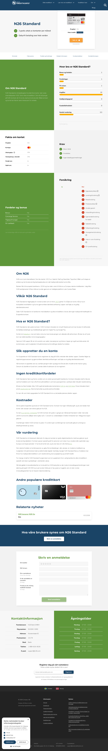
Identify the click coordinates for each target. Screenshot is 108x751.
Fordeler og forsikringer (46, 56)
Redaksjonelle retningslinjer (50, 714)
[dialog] (16, 733)
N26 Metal (71, 386)
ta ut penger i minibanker (29, 413)
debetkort (27, 334)
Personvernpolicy (47, 708)
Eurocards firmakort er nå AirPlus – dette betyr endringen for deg (79, 716)
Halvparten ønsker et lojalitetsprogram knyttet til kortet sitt (78, 707)
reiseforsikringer (25, 389)
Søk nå (76, 40)
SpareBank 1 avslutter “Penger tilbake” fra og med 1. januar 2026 (79, 712)
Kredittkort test (82, 3)
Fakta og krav (30, 56)
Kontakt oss (46, 705)
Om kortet (14, 56)
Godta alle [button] (10, 742)
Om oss (45, 702)
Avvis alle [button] (22, 742)
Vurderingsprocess (48, 711)
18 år (57, 302)
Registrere (69, 672)
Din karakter (23, 563)
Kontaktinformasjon (93, 56)
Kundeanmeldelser (77, 56)
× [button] (28, 719)
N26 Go (62, 386)
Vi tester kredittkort (48, 723)
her (71, 444)
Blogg (93, 8)
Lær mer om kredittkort (49, 717)
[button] (16, 746)
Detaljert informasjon (62, 56)
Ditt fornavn (23, 568)
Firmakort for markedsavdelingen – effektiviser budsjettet (77, 721)
